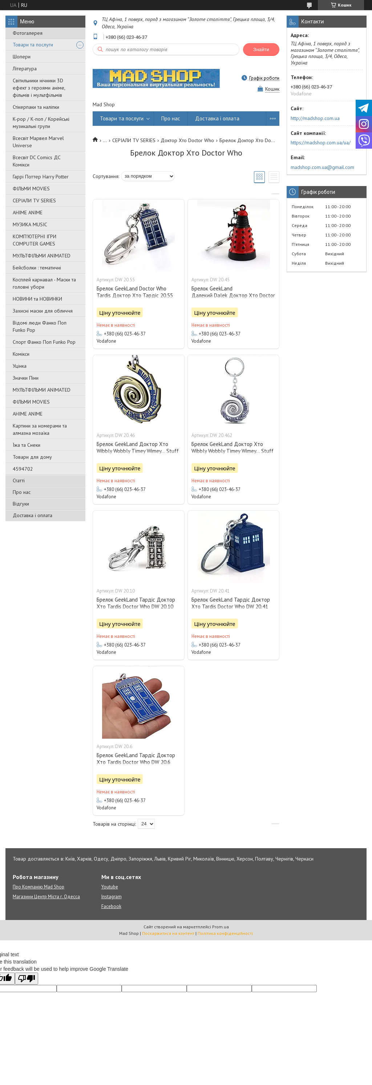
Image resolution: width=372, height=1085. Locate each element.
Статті (19, 480)
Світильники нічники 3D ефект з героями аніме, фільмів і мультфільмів (39, 87)
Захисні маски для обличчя (43, 311)
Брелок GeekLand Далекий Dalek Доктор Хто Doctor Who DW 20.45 (233, 295)
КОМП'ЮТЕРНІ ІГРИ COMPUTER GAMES (34, 240)
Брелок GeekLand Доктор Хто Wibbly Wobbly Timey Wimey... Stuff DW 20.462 (232, 451)
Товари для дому (32, 457)
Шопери (22, 56)
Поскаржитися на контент (168, 933)
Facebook (111, 906)
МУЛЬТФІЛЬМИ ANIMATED (41, 255)
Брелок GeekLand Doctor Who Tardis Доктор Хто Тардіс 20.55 (135, 292)
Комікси (21, 354)
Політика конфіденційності (225, 933)
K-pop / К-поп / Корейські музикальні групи (41, 122)
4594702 (23, 469)
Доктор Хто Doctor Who (187, 140)
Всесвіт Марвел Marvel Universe (38, 142)
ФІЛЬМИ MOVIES (31, 188)
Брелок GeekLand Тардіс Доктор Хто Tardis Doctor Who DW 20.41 (230, 603)
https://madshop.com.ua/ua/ (321, 142)
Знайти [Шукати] (261, 49)
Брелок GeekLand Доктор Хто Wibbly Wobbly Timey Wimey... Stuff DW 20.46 (138, 451)
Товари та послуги (33, 44)
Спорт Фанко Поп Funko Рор (44, 342)
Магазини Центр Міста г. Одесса (46, 897)
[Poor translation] (26, 979)
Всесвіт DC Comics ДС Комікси (37, 161)
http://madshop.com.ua (315, 118)
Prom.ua (220, 926)
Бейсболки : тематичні (37, 267)
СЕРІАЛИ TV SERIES (34, 200)
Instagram (111, 897)
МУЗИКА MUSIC (30, 224)
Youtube (109, 887)
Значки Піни (26, 378)
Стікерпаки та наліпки (36, 107)
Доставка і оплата (32, 515)
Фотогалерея (28, 33)
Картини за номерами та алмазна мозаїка (40, 429)
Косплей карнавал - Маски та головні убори (44, 283)
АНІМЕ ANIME (28, 212)
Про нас (22, 492)
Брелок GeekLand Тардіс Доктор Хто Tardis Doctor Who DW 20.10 (136, 603)
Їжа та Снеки (26, 445)
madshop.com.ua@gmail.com (322, 167)
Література (25, 68)
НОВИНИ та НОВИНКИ (37, 299)
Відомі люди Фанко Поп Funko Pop (39, 326)
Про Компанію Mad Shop (38, 887)
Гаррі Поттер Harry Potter (41, 176)
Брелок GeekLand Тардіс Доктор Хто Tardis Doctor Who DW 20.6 (136, 759)
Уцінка (20, 366)
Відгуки (21, 503)
